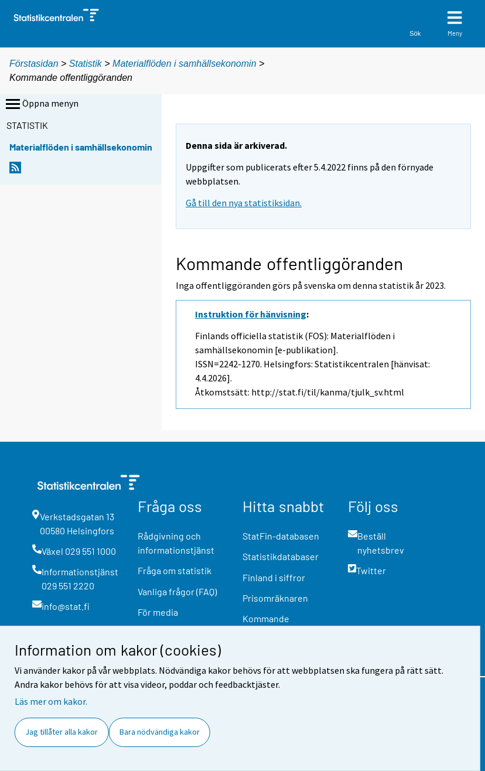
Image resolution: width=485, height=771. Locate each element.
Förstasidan (34, 64)
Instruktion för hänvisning (250, 314)
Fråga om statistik (174, 570)
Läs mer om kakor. (51, 701)
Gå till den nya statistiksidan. (244, 203)
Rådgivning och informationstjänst (176, 542)
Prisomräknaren (275, 597)
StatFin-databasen (281, 535)
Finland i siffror (274, 577)
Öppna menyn (41, 104)
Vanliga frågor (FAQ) (177, 591)
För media (158, 612)
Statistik (85, 64)
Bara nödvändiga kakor (159, 731)
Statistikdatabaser (281, 556)
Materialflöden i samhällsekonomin (184, 64)
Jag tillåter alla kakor (61, 731)
